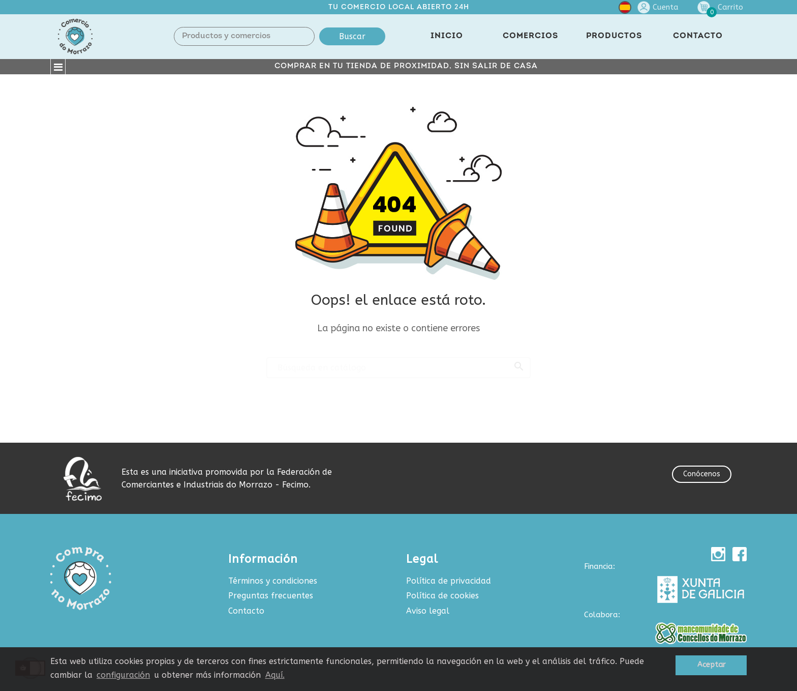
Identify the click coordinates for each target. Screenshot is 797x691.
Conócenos (701, 474)
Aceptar (711, 664)
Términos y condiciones (272, 581)
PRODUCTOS (614, 36)
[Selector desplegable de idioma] (625, 9)
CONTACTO (698, 36)
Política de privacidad (448, 581)
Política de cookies (442, 595)
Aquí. (275, 675)
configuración (123, 675)
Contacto (246, 611)
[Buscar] (398, 363)
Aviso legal (427, 611)
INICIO (447, 36)
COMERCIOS (530, 36)
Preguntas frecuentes (270, 595)
